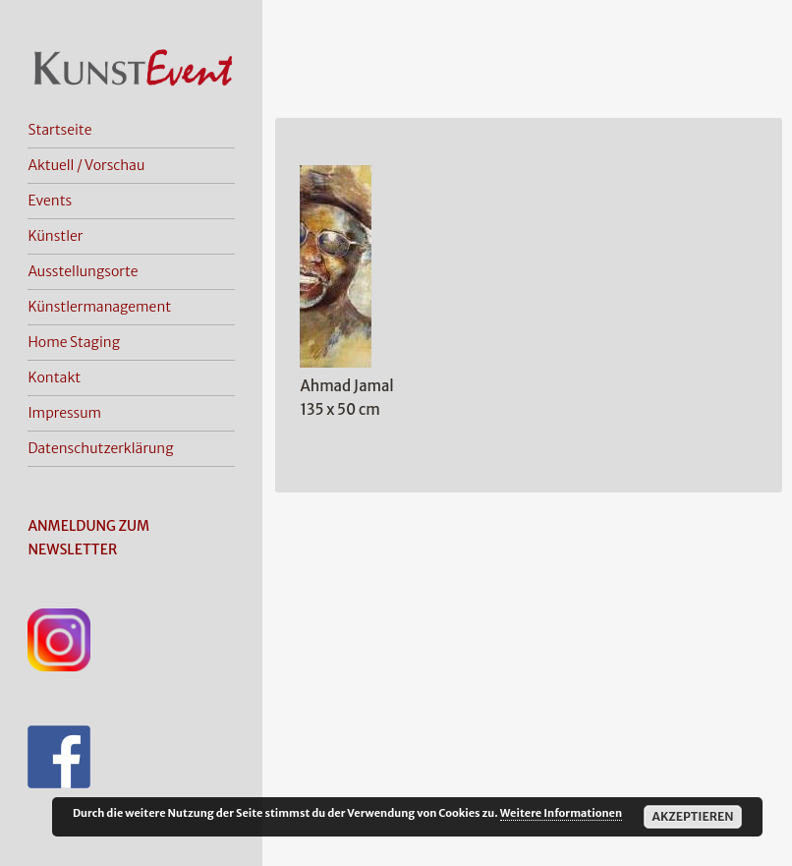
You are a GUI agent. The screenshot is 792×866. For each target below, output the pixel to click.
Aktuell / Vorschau (86, 165)
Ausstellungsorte (83, 271)
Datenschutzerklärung (100, 448)
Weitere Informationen (561, 813)
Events (50, 200)
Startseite (59, 130)
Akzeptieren (692, 816)
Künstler (55, 236)
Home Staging (74, 342)
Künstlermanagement (99, 307)
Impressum (64, 413)
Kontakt (54, 377)
